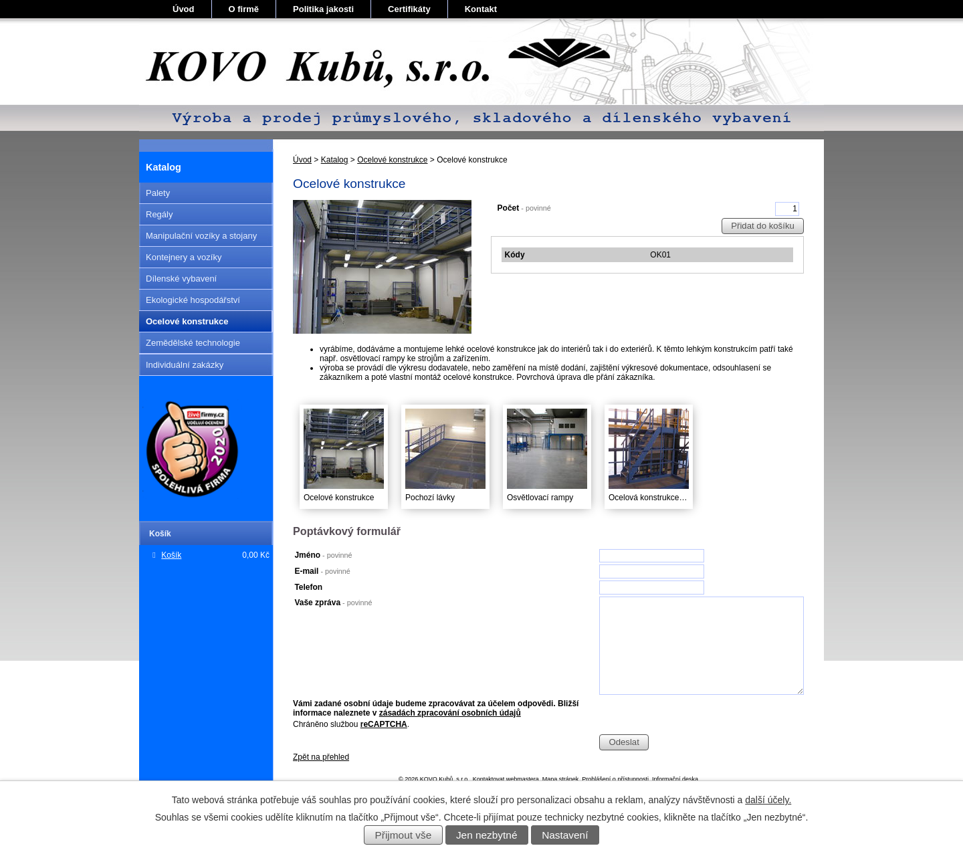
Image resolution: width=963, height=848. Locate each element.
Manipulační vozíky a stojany (201, 236)
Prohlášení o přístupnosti (615, 779)
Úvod (184, 9)
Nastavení (565, 835)
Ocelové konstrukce (392, 160)
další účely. (768, 799)
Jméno (323, 555)
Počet (524, 208)
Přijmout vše (403, 835)
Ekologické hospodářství (193, 300)
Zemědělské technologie (193, 343)
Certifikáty (409, 9)
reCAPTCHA (383, 724)
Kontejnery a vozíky (183, 257)
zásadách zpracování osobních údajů (450, 713)
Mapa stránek (560, 779)
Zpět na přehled (321, 757)
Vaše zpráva (333, 602)
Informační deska (675, 779)
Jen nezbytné (487, 835)
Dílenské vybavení (181, 279)
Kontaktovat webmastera (506, 779)
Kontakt (481, 9)
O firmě (244, 9)
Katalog (334, 160)
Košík (171, 555)
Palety (158, 193)
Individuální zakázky (184, 365)
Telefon (308, 587)
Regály (159, 214)
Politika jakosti (323, 9)
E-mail (322, 571)
